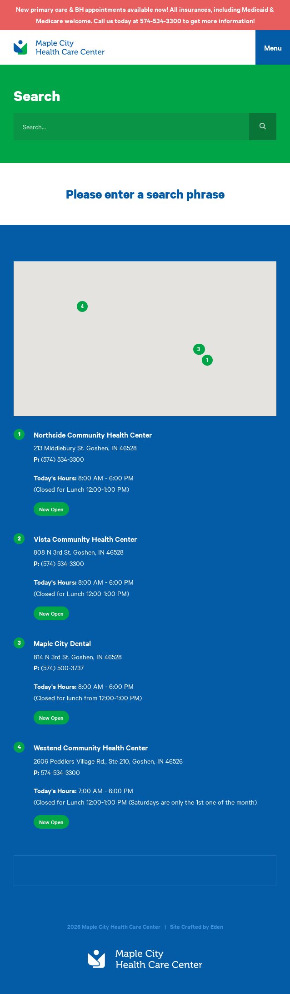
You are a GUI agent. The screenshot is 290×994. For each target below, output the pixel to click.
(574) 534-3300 (62, 459)
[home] (59, 47)
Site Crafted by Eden (196, 926)
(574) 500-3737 (62, 667)
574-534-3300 (60, 772)
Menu (273, 47)
